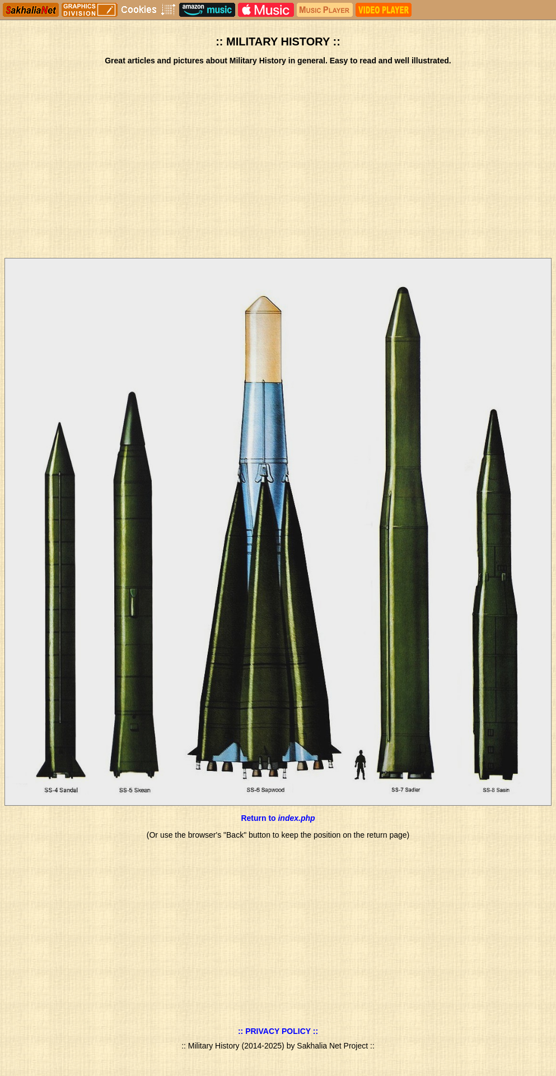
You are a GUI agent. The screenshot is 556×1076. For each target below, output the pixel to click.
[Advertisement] (278, 162)
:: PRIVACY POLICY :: (278, 1031)
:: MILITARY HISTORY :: (278, 41)
